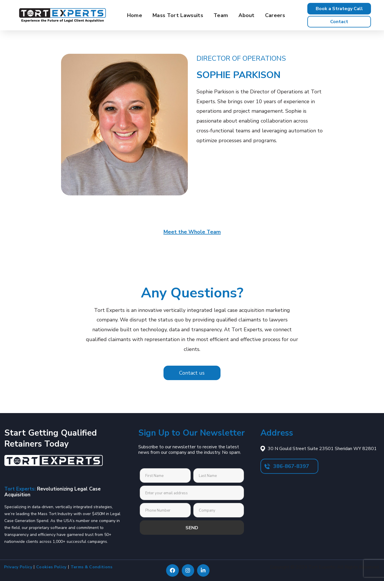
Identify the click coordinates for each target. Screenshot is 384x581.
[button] (339, 8)
